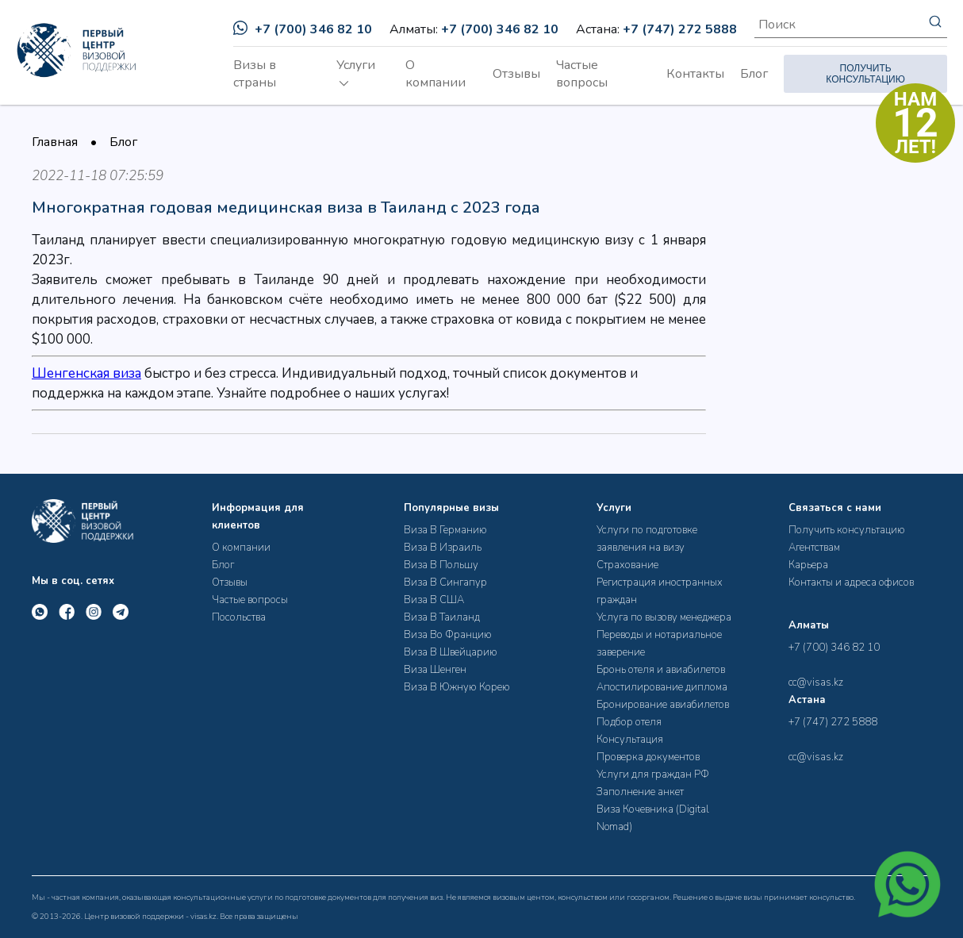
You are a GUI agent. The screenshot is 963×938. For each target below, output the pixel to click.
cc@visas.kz (815, 682)
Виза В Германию (445, 530)
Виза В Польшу (441, 565)
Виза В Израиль (443, 547)
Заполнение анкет (640, 792)
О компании (435, 73)
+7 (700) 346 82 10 (302, 29)
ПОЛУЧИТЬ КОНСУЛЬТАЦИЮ (865, 74)
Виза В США (434, 600)
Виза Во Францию (448, 635)
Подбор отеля (629, 722)
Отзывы (516, 74)
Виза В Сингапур (445, 582)
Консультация (630, 739)
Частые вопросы (582, 73)
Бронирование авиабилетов (663, 705)
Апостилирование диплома (662, 687)
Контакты (695, 74)
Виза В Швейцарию (450, 652)
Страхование (627, 565)
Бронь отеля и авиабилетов (661, 670)
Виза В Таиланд (442, 617)
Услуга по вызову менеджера (664, 617)
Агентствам (814, 547)
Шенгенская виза (86, 373)
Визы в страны (254, 73)
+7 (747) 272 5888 (680, 29)
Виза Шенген (435, 670)
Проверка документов (648, 757)
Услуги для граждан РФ (653, 774)
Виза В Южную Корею (457, 687)
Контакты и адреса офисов (851, 582)
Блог (754, 74)
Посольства (239, 617)
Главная (55, 142)
